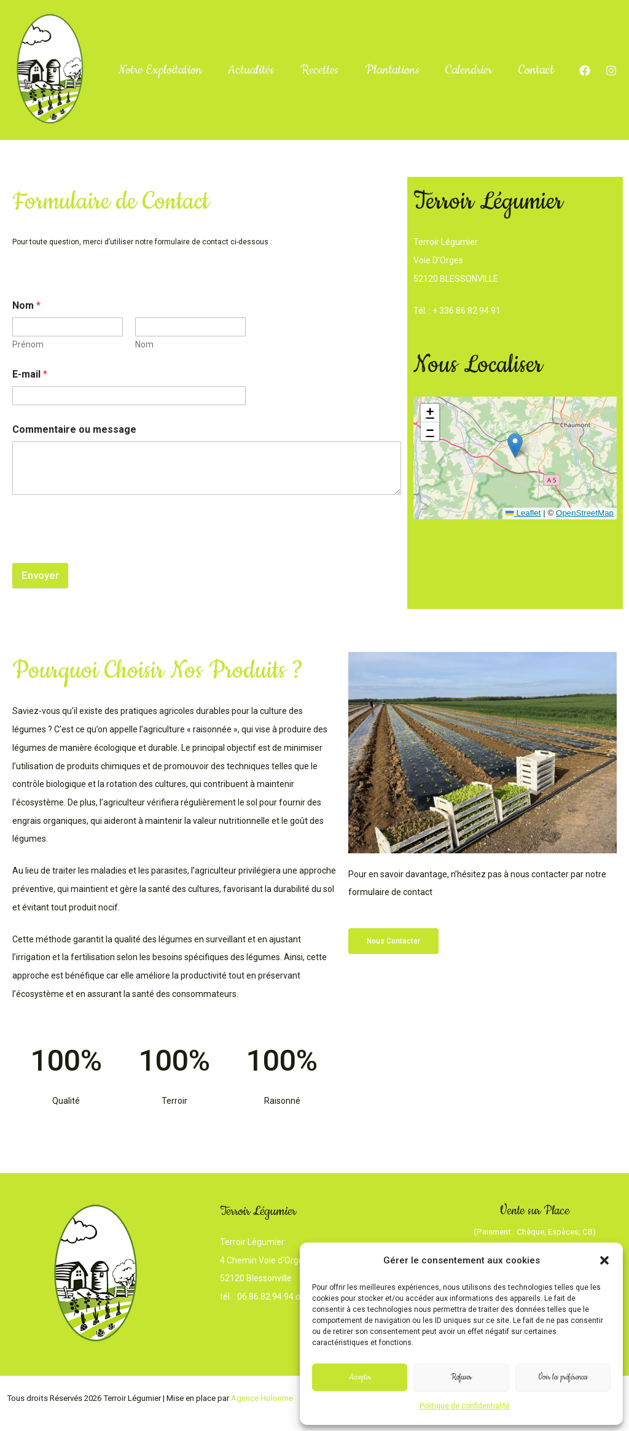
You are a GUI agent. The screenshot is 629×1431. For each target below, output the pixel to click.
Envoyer (40, 575)
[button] (604, 1260)
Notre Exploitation (156, 36)
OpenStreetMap (584, 513)
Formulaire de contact (262, 1315)
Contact (131, 103)
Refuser (461, 1377)
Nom (144, 344)
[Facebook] (586, 62)
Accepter (360, 1377)
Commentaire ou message (74, 429)
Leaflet (522, 513)
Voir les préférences (563, 1377)
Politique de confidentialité (465, 1406)
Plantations (402, 36)
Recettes (325, 36)
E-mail (29, 374)
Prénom (28, 344)
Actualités (252, 36)
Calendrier (484, 36)
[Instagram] (594, 79)
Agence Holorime (262, 1398)
